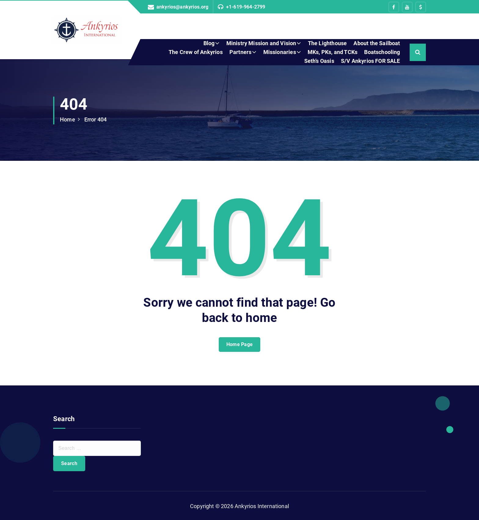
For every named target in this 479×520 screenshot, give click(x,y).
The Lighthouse (327, 43)
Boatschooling (382, 52)
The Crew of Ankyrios (196, 52)
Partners (240, 52)
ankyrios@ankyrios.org (182, 7)
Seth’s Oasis (319, 61)
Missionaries (279, 52)
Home (67, 119)
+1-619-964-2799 (245, 7)
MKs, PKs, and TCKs (332, 52)
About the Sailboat (376, 43)
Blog (209, 43)
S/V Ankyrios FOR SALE (370, 61)
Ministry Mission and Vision (261, 43)
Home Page (239, 344)
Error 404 (95, 119)
